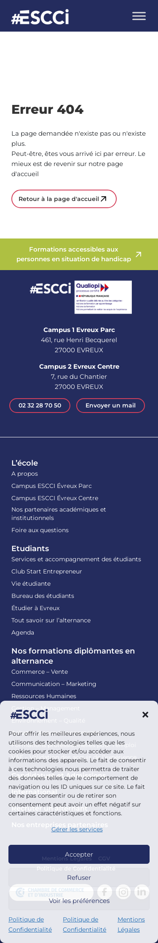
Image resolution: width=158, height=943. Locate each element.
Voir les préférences (79, 901)
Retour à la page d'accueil (59, 199)
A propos (24, 473)
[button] (145, 714)
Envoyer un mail (111, 405)
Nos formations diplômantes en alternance (73, 656)
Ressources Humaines (43, 696)
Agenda (22, 632)
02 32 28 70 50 (40, 405)
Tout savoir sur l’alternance (51, 620)
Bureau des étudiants (42, 596)
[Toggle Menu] (139, 16)
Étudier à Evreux (35, 608)
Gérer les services (77, 829)
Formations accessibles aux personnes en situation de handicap (73, 254)
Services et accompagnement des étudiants (76, 559)
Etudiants (30, 548)
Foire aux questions (40, 530)
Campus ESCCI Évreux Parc (51, 486)
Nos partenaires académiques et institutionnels (58, 514)
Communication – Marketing (53, 684)
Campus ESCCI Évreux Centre (54, 498)
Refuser (79, 877)
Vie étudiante (31, 583)
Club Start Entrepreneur (46, 571)
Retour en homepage (40, 18)
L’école (24, 463)
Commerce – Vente (39, 671)
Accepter (79, 854)
